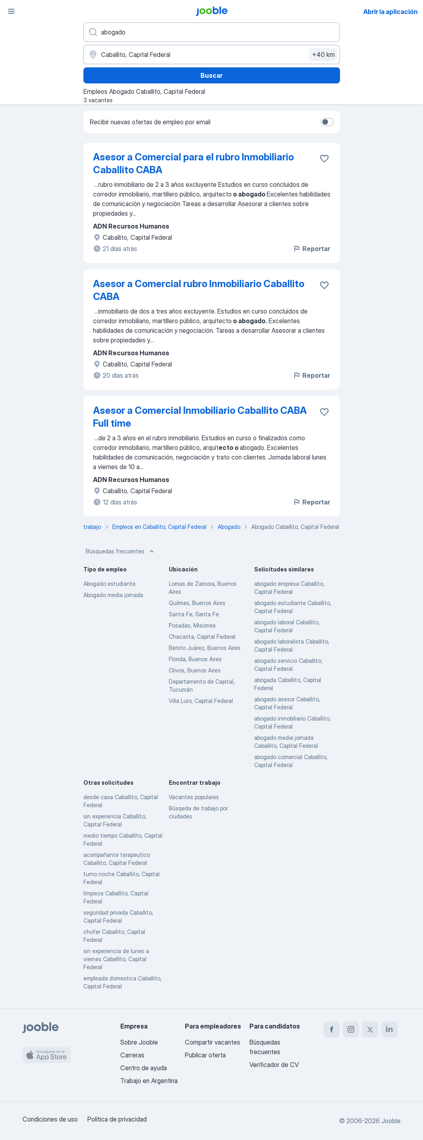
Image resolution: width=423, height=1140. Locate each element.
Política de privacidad (117, 1119)
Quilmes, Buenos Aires (197, 602)
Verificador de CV (274, 1065)
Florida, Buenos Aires (195, 659)
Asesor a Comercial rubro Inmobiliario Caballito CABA (198, 290)
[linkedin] (389, 1029)
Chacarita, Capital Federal (202, 636)
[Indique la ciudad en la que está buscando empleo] (211, 54)
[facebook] (332, 1029)
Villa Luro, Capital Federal (201, 700)
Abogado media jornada (113, 594)
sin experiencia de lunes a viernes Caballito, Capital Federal (116, 959)
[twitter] (370, 1029)
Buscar (211, 75)
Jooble (391, 1121)
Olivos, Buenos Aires (195, 670)
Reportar (311, 249)
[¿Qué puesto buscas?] (211, 32)
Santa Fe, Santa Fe (194, 614)
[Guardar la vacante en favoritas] (324, 158)
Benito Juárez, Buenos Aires (205, 647)
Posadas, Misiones (192, 625)
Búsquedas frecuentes (121, 551)
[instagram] (351, 1029)
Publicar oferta (205, 1055)
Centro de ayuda (143, 1068)
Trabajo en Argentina (149, 1081)
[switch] (327, 122)
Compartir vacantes (212, 1042)
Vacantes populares (194, 797)
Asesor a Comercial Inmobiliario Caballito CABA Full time (200, 417)
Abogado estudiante (109, 583)
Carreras (132, 1055)
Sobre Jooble (139, 1042)
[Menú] (11, 11)
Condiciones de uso (50, 1119)
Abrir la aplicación (390, 12)
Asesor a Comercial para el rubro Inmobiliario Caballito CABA (193, 163)
